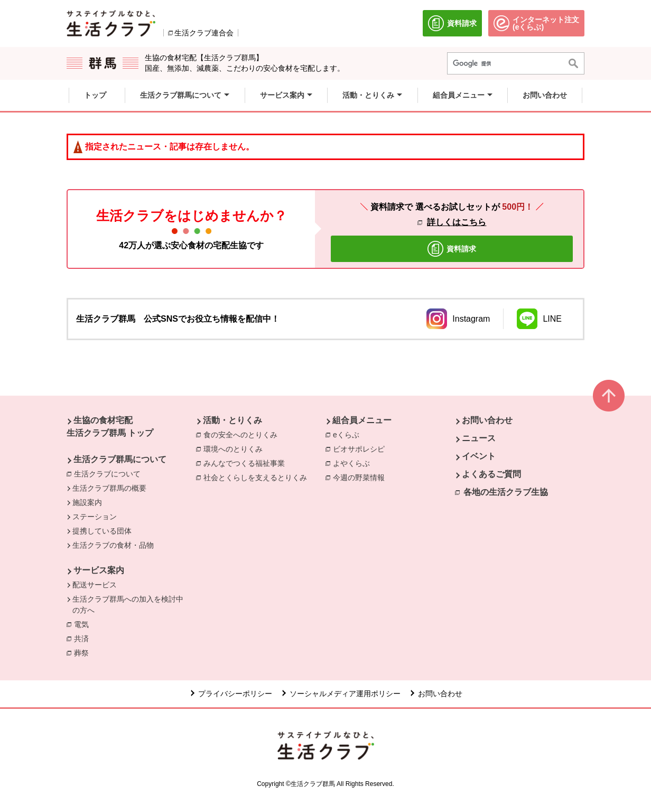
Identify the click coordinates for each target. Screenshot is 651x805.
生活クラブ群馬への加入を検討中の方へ (127, 604)
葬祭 (84, 652)
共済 (84, 638)
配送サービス (94, 585)
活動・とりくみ (232, 420)
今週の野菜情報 (361, 477)
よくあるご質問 (491, 474)
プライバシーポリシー (235, 693)
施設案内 (87, 502)
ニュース (479, 438)
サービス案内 (98, 570)
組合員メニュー (362, 420)
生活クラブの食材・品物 (113, 545)
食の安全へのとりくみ (243, 434)
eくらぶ (349, 434)
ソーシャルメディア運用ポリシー (345, 693)
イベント (479, 456)
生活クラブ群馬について (119, 459)
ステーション (94, 516)
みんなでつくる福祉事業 (246, 462)
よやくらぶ (354, 462)
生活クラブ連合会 (204, 32)
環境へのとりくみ (235, 448)
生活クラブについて (107, 474)
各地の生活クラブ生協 (505, 492)
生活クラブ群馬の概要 (109, 488)
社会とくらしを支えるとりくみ (257, 477)
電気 (84, 624)
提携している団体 (102, 531)
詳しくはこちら (456, 222)
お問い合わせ (487, 420)
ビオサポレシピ (361, 448)
